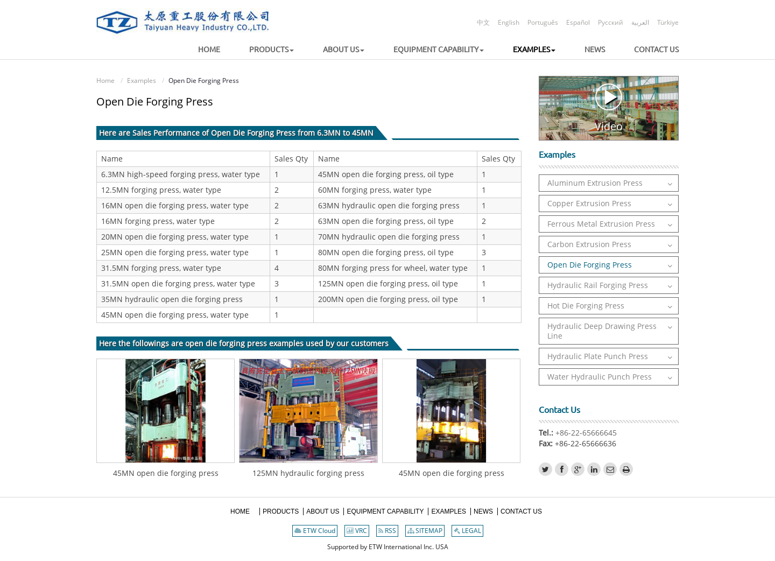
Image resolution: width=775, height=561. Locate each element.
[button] (258, 49)
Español (578, 22)
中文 (483, 22)
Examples (141, 80)
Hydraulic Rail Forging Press (597, 285)
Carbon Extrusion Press (589, 244)
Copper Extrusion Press (589, 203)
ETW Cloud (314, 530)
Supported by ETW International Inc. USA (387, 546)
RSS (387, 530)
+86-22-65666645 (585, 432)
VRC (357, 530)
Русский (610, 22)
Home (105, 80)
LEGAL (467, 530)
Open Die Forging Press (589, 265)
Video (609, 107)
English (508, 22)
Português (542, 22)
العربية (640, 22)
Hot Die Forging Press (585, 305)
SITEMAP (424, 530)
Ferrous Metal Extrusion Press (601, 224)
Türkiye (668, 22)
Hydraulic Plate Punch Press (597, 356)
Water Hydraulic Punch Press (599, 376)
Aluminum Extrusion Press (595, 183)
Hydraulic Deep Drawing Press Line (602, 331)
